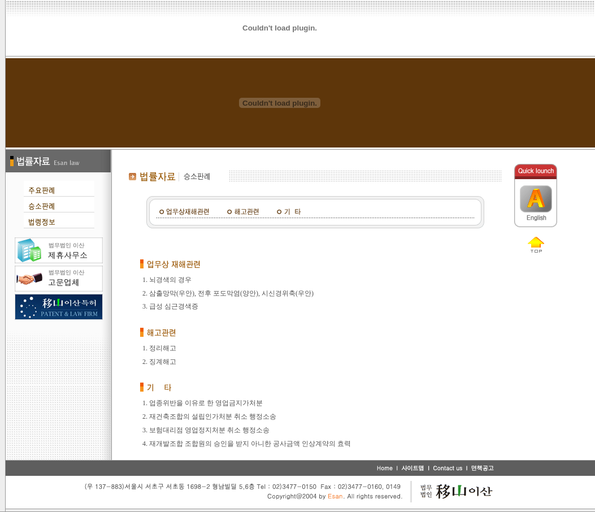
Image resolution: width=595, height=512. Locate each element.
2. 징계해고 (159, 362)
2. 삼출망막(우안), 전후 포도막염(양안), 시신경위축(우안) (228, 293)
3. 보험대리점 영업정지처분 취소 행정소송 (206, 430)
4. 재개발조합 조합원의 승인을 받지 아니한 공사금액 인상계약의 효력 (246, 444)
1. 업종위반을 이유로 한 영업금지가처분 (202, 403)
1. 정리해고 (159, 348)
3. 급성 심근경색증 (170, 306)
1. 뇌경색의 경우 (167, 280)
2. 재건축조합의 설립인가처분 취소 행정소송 (209, 416)
